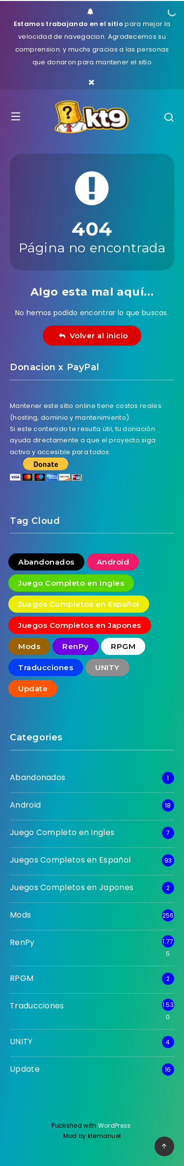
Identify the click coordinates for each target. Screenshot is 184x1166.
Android (25, 805)
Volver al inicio (93, 335)
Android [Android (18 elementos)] (113, 562)
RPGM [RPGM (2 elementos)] (123, 646)
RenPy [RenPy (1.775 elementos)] (75, 646)
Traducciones (37, 1005)
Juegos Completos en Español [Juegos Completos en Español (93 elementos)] (78, 604)
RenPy (22, 942)
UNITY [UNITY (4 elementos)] (107, 667)
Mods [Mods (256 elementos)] (29, 646)
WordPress (115, 1125)
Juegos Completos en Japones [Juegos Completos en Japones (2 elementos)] (79, 625)
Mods (20, 915)
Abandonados (37, 777)
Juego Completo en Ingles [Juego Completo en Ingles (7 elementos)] (71, 583)
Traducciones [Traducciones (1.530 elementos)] (45, 667)
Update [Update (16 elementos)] (33, 688)
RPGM (21, 978)
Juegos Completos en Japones (71, 887)
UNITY (21, 1041)
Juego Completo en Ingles (62, 832)
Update (25, 1069)
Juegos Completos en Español (70, 860)
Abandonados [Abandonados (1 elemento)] (46, 562)
